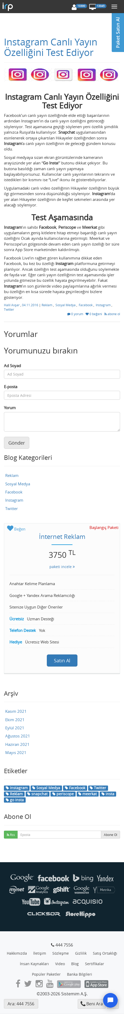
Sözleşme (60, 953)
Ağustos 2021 (17, 736)
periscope (63, 793)
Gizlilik (81, 953)
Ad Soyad (12, 365)
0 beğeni (94, 314)
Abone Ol (110, 835)
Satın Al (62, 660)
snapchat (37, 793)
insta (108, 793)
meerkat (87, 793)
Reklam (47, 305)
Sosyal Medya (65, 305)
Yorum (10, 407)
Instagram (103, 305)
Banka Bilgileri (79, 974)
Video (60, 963)
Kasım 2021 (16, 711)
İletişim (39, 953)
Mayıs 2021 (15, 752)
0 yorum (75, 314)
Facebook (86, 305)
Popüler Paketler (46, 974)
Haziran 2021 (17, 744)
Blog (75, 963)
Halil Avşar (12, 305)
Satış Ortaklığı (105, 953)
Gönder (16, 443)
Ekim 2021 (15, 719)
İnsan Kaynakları (34, 963)
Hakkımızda (17, 953)
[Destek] (110, 1000)
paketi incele (62, 566)
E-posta (10, 386)
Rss (11, 835)
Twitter (9, 309)
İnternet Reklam (62, 536)
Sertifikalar (94, 963)
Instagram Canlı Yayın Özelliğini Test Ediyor (50, 47)
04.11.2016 (30, 305)
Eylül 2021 (14, 727)
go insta (15, 799)
